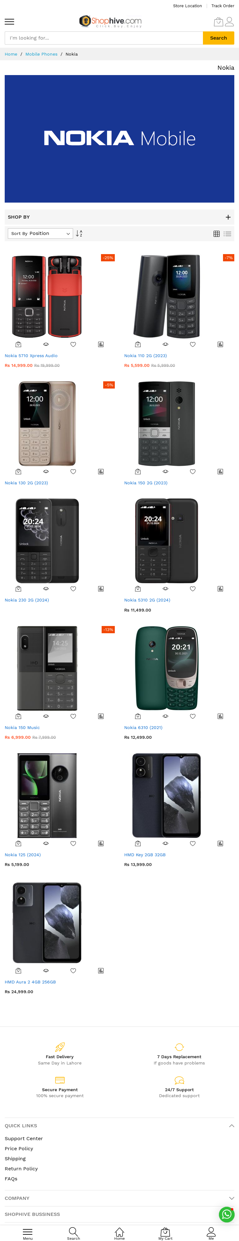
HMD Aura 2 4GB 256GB (30, 981)
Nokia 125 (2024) (23, 854)
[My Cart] (218, 21)
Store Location (187, 5)
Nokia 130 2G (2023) (26, 482)
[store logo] (110, 21)
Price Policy (19, 1148)
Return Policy (21, 1169)
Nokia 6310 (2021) (143, 727)
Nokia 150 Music (22, 727)
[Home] (119, 1229)
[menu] (9, 21)
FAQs (11, 1179)
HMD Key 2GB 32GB (145, 854)
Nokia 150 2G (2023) (145, 482)
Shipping (15, 1159)
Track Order (222, 5)
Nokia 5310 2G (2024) (147, 599)
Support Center (24, 1138)
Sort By (19, 233)
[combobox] (104, 38)
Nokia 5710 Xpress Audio (31, 355)
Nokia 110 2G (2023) (145, 355)
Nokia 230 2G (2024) (27, 599)
